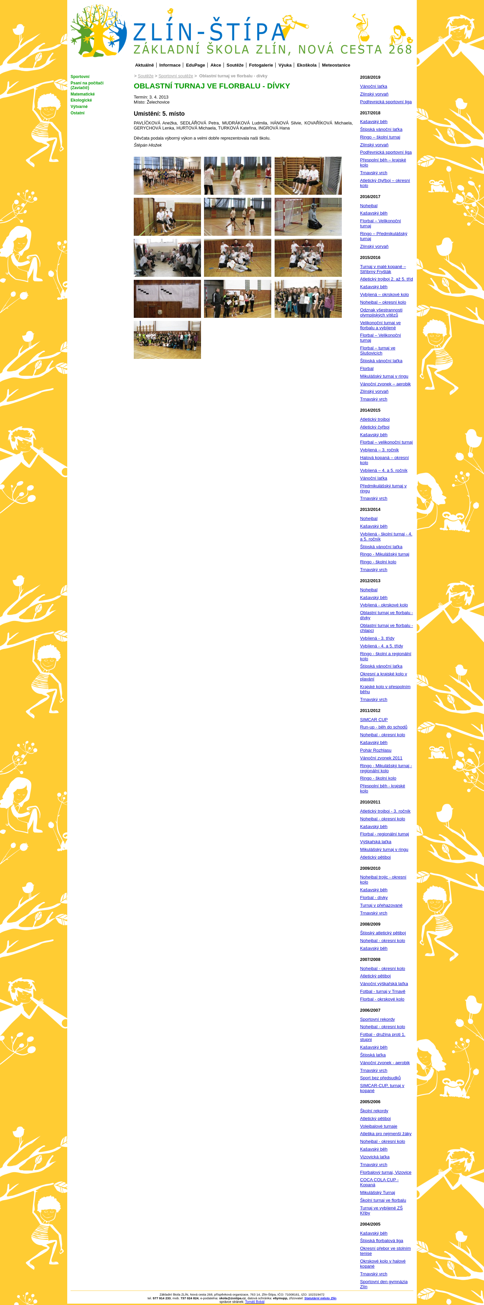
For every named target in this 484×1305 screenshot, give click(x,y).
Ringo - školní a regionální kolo (385, 656)
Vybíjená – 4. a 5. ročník (383, 470)
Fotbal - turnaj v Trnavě (382, 991)
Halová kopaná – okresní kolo (384, 460)
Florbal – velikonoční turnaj (386, 442)
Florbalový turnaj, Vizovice (385, 1172)
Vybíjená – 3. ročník (379, 449)
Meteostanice (336, 65)
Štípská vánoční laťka (381, 129)
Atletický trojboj (375, 419)
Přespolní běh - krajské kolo (382, 788)
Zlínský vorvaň (374, 94)
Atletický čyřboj (374, 427)
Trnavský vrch (373, 172)
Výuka (285, 65)
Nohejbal (368, 205)
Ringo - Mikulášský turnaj (384, 554)
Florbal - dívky (374, 897)
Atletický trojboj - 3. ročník (385, 811)
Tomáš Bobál (255, 1302)
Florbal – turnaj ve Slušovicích (377, 350)
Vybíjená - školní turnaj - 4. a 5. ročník (386, 536)
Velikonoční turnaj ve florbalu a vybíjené (380, 325)
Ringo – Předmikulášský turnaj (383, 236)
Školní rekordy (374, 1110)
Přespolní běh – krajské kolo (383, 162)
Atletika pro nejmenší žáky (385, 1133)
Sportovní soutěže (176, 75)
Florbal (366, 368)
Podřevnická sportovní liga (386, 101)
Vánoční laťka (373, 86)
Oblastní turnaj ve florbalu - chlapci (386, 628)
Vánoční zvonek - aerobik (385, 1062)
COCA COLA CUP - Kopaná (379, 1182)
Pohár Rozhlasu (375, 750)
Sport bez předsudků (380, 1077)
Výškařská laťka (375, 841)
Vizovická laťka (375, 1156)
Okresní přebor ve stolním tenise (385, 1251)
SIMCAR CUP (374, 719)
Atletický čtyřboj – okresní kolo (385, 183)
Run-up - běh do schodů (383, 727)
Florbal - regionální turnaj (384, 833)
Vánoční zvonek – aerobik (385, 383)
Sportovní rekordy (377, 1019)
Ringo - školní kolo (378, 561)
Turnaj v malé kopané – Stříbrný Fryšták (383, 269)
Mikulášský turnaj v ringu (384, 376)
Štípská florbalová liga (381, 1240)
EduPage (195, 65)
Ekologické (81, 100)
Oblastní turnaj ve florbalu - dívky (386, 615)
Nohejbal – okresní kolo (383, 302)
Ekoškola (307, 65)
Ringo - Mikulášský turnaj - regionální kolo (386, 768)
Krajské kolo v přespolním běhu (385, 689)
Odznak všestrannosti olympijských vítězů (381, 312)
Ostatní (77, 113)
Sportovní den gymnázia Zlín (383, 1284)
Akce (215, 65)
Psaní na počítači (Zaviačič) (87, 85)
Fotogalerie (261, 65)
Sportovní (80, 76)
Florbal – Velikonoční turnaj (380, 223)
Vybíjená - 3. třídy (377, 638)
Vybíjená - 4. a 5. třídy (381, 645)
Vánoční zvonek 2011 (381, 757)
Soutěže (235, 65)
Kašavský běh (374, 121)
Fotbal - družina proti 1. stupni (382, 1037)
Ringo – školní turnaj (380, 137)
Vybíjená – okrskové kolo (384, 294)
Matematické (83, 94)
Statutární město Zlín (320, 1298)
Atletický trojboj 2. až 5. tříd (386, 279)
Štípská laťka (373, 1054)
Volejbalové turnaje (378, 1126)
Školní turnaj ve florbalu (383, 1200)
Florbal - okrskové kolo (382, 999)
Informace (169, 65)
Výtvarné (79, 106)
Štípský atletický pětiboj (383, 932)
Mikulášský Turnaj (377, 1192)
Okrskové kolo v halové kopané (383, 1264)
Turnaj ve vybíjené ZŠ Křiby (381, 1210)
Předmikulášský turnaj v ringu (383, 488)
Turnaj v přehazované (381, 905)
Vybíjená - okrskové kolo (384, 604)
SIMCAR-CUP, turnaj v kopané (382, 1088)
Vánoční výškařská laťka (384, 983)
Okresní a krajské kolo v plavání (383, 676)
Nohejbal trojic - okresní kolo (383, 879)
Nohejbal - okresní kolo (382, 734)
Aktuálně (144, 65)
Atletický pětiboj (375, 857)
